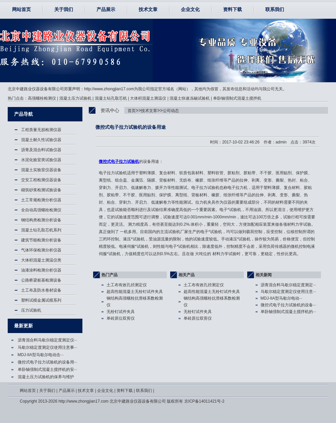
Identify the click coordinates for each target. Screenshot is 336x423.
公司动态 (171, 110)
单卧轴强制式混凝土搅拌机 (237, 98)
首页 (132, 110)
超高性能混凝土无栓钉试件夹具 (135, 291)
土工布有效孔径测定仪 (127, 285)
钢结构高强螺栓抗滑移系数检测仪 (135, 301)
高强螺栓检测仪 (42, 98)
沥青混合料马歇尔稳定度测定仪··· (47, 340)
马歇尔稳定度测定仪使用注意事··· (47, 347)
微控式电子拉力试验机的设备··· (288, 305)
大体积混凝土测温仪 (148, 98)
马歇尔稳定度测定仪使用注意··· (288, 291)
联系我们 (274, 9)
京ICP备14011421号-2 (204, 401)
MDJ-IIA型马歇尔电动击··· (41, 354)
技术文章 (148, 9)
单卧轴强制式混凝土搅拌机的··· (288, 311)
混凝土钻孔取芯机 (111, 98)
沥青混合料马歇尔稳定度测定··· (288, 285)
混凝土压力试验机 (75, 98)
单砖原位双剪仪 (121, 318)
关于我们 (63, 9)
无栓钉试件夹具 (121, 311)
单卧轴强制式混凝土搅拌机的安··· (47, 369)
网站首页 (21, 9)
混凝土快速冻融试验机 (190, 98)
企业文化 (190, 9)
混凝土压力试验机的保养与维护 (46, 377)
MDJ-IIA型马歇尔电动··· (282, 298)
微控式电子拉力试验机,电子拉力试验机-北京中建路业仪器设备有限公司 (45, 50)
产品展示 (105, 9)
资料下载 (232, 9)
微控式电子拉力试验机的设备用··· (47, 362)
